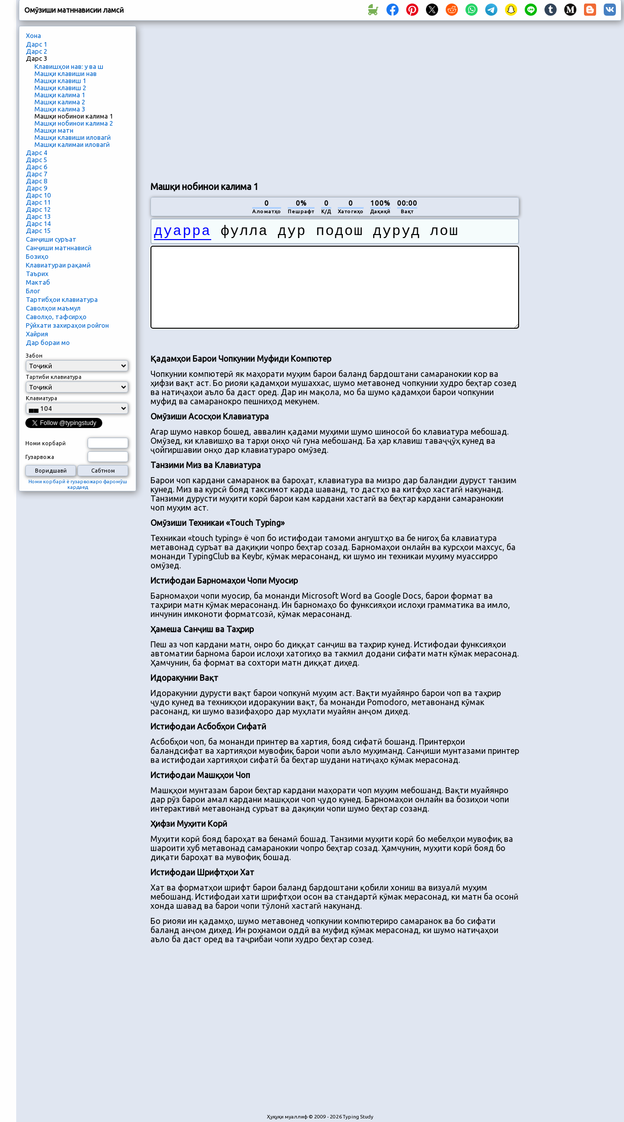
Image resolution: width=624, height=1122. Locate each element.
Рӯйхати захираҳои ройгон (67, 325)
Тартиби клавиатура (54, 377)
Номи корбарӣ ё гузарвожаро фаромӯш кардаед (77, 484)
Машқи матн (53, 130)
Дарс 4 (36, 152)
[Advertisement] (269, 99)
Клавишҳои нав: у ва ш (68, 66)
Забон (34, 356)
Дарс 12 (38, 209)
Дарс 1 (36, 44)
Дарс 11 (38, 202)
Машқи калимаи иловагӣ (72, 144)
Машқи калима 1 (59, 94)
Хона (33, 35)
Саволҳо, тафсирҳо (56, 316)
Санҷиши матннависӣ (59, 247)
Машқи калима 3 (59, 108)
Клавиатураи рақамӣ (58, 264)
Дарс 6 (36, 166)
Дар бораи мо (48, 342)
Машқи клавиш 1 (60, 80)
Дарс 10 (38, 195)
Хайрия (37, 333)
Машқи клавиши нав (65, 73)
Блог (33, 290)
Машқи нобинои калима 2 (73, 123)
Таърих (37, 273)
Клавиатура (41, 398)
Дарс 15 (38, 230)
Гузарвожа (39, 457)
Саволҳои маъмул (53, 308)
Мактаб (38, 282)
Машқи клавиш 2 (60, 87)
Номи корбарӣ (45, 443)
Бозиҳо (37, 256)
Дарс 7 (36, 173)
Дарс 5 (36, 159)
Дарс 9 (36, 187)
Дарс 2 (36, 51)
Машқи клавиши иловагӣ (72, 137)
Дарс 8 (36, 180)
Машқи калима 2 (59, 101)
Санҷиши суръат (51, 239)
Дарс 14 (38, 223)
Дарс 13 (38, 216)
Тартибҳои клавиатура (62, 299)
